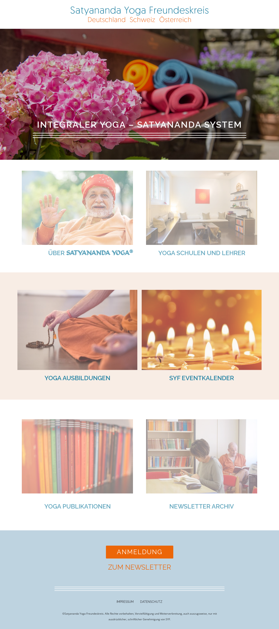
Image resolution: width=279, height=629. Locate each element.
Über (90, 253)
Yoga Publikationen (77, 506)
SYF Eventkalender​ (201, 378)
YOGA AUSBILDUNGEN (77, 378)
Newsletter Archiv (201, 506)
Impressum (125, 601)
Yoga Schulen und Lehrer (201, 253)
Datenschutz (151, 601)
